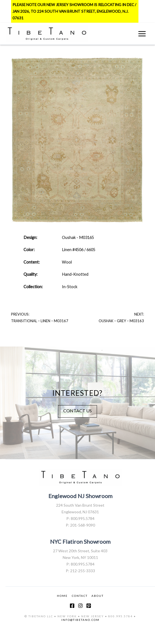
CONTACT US (77, 410)
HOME (62, 595)
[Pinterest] (88, 605)
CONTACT (80, 595)
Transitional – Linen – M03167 (39, 321)
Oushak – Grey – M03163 (121, 321)
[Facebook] (72, 605)
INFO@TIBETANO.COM (80, 619)
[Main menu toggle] (142, 33)
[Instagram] (80, 605)
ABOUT (97, 595)
